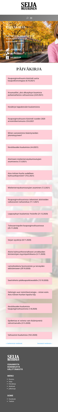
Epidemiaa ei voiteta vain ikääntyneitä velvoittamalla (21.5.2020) (25, 321)
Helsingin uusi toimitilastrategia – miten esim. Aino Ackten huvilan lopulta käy (28, 293)
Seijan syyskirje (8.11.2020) (19, 240)
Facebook (12, 399)
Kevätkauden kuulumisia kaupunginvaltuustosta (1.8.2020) (22, 307)
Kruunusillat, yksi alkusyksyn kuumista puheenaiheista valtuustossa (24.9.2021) (25, 93)
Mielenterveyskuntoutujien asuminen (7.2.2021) (29, 187)
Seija (10, 381)
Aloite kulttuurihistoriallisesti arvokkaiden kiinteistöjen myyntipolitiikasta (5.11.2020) (26, 253)
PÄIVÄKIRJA (16, 49)
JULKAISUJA (16, 57)
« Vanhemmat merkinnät (14, 343)
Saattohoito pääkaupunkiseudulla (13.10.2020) (28, 280)
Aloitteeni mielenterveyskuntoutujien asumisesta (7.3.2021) (24, 160)
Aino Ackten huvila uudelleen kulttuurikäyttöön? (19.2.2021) (21, 174)
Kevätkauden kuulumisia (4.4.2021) (23, 147)
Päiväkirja (12, 384)
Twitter (11, 401)
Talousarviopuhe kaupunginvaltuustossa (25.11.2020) (26, 226)
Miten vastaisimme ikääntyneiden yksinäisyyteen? (23, 134)
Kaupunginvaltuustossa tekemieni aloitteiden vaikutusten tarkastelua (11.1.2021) (28, 200)
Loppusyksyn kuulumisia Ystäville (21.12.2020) (28, 213)
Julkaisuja (12, 389)
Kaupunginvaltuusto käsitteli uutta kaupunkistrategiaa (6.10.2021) (23, 79)
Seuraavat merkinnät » (44, 343)
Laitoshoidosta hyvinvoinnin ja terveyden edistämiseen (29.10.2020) (26, 267)
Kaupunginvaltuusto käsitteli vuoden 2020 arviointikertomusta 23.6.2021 (26, 119)
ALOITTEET (16, 53)
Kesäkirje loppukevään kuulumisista (24, 107)
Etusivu (11, 379)
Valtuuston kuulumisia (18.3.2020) (22, 335)
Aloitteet (12, 386)
